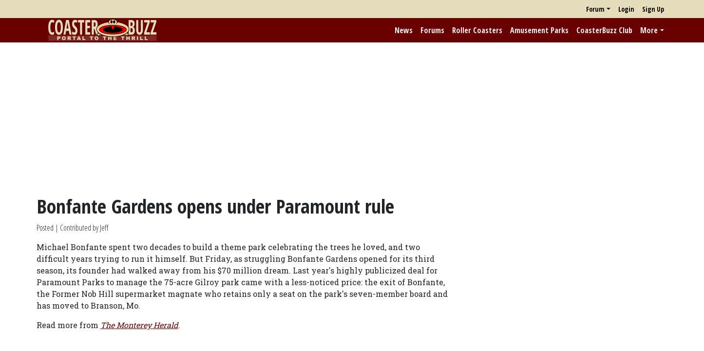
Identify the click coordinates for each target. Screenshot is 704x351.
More (649, 30)
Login (626, 9)
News (404, 30)
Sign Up (653, 9)
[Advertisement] (352, 118)
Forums (432, 30)
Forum (595, 9)
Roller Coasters (477, 30)
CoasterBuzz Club (604, 30)
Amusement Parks (539, 30)
